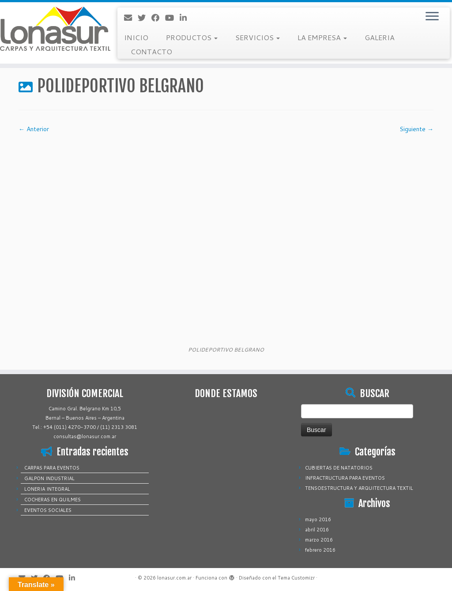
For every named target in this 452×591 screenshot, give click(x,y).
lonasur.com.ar (174, 577)
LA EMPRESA (322, 37)
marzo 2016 (319, 539)
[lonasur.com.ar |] (53, 29)
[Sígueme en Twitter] (144, 17)
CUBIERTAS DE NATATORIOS (339, 467)
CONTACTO (151, 51)
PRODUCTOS (192, 37)
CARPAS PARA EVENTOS (51, 467)
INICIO (136, 37)
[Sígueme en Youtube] (172, 17)
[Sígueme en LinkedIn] (186, 17)
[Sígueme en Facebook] (158, 17)
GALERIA (380, 37)
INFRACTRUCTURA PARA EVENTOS (345, 477)
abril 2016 (317, 529)
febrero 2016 (320, 549)
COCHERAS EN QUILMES (52, 499)
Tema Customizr (296, 577)
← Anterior (34, 129)
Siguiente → (416, 129)
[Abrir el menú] (432, 16)
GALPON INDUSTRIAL (49, 478)
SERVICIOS (257, 37)
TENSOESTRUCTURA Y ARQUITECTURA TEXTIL (359, 488)
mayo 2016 (318, 519)
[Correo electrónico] (131, 17)
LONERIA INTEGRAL (47, 488)
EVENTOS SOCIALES (48, 510)
